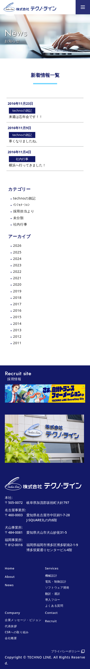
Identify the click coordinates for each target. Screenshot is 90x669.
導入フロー (52, 600)
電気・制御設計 (55, 581)
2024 (17, 258)
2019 (17, 291)
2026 (17, 245)
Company (12, 613)
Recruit (51, 621)
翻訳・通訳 (52, 594)
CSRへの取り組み (17, 632)
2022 (17, 271)
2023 (17, 265)
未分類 (18, 218)
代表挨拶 (11, 626)
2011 (17, 343)
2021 (17, 278)
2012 (17, 336)
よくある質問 (54, 606)
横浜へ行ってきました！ (27, 165)
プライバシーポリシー (65, 651)
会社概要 (11, 638)
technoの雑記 (24, 198)
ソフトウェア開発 (57, 587)
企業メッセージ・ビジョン (23, 620)
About (10, 576)
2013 (17, 330)
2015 (17, 317)
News (9, 585)
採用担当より (23, 211)
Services (52, 568)
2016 (17, 310)
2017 (17, 304)
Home (9, 568)
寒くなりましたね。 (24, 141)
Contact (51, 613)
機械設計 (51, 576)
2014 (17, 323)
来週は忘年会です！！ (25, 116)
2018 (17, 297)
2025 (17, 252)
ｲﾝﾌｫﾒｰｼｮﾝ (21, 204)
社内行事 (20, 224)
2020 (17, 284)
